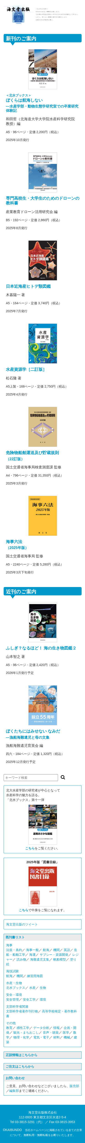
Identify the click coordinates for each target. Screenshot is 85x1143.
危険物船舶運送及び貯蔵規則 (32, 452)
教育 (9, 1028)
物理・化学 (21, 1037)
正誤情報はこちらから (21, 1055)
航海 (46, 950)
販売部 (74, 1086)
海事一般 (32, 950)
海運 (32, 954)
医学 (66, 1032)
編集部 (14, 1091)
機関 (56, 950)
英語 (67, 950)
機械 (67, 1037)
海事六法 (14, 541)
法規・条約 (14, 950)
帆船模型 (59, 959)
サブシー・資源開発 (54, 954)
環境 (43, 999)
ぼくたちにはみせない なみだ (33, 731)
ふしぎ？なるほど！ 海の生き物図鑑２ (41, 648)
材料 (56, 1037)
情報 (56, 1028)
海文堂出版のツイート (22, 924)
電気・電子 (41, 1037)
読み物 (21, 959)
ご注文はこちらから (20, 1066)
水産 (32, 988)
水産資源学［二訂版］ (26, 369)
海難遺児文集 (39, 959)
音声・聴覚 (51, 1032)
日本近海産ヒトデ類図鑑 (28, 286)
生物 (43, 988)
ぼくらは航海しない (24, 100)
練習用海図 (35, 976)
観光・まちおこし (26, 1032)
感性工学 (23, 1028)
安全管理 (12, 999)
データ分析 (41, 1028)
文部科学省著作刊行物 (22, 1011)
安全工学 (29, 999)
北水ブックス (15, 988)
